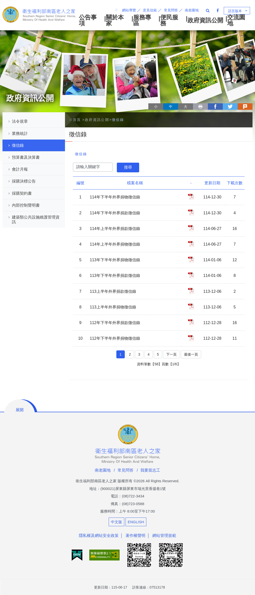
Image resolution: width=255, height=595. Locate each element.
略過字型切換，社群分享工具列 (150, 102)
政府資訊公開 (205, 20)
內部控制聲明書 (26, 205)
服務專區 (142, 20)
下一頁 (171, 354)
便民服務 (169, 20)
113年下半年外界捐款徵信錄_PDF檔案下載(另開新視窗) (191, 275)
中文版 (116, 522)
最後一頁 (191, 354)
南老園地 (192, 10)
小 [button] (156, 107)
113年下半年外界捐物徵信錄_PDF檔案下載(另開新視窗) (191, 259)
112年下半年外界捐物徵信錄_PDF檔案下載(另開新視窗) (191, 338)
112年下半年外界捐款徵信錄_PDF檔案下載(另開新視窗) (191, 322)
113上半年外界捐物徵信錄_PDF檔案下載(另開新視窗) (191, 306)
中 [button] (170, 107)
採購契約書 (22, 193)
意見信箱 (150, 10)
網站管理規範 (164, 535)
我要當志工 (150, 470)
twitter (230, 106)
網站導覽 (129, 10)
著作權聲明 (135, 535)
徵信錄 (18, 145)
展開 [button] (20, 410)
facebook (215, 106)
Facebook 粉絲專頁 (218, 10)
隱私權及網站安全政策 (99, 535)
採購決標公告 (24, 181)
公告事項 (88, 20)
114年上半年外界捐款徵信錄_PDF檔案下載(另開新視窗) (191, 228)
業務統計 (20, 133)
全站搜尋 (208, 10)
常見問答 (171, 10)
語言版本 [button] (235, 11)
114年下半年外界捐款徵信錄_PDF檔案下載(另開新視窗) (191, 212)
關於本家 (115, 20)
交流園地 (236, 20)
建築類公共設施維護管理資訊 (36, 219)
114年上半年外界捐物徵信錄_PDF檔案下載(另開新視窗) (191, 244)
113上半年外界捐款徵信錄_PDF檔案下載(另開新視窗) (191, 291)
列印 (200, 106)
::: (116, 9)
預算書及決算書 (26, 157)
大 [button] (185, 107)
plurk (245, 106)
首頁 (77, 120)
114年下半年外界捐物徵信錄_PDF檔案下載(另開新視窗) (191, 196)
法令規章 (20, 121)
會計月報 (20, 169)
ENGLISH (136, 522)
